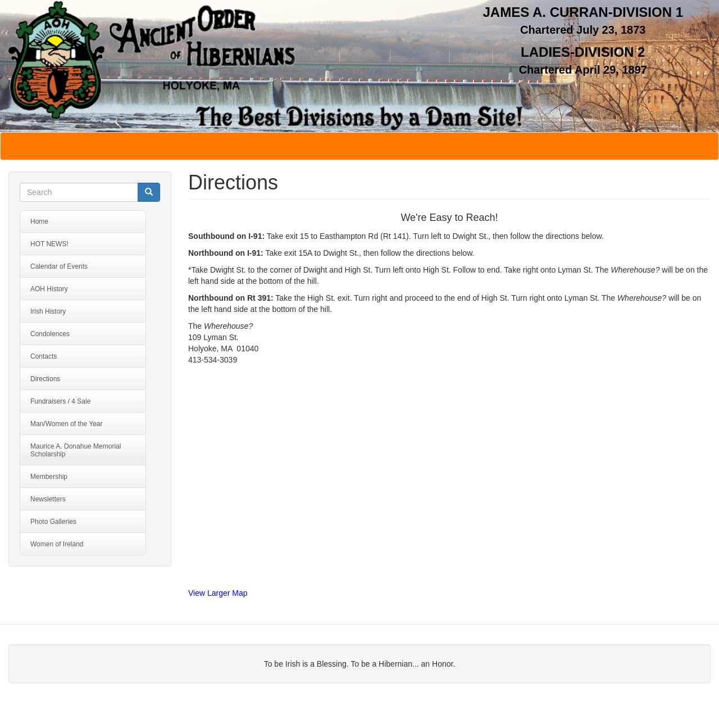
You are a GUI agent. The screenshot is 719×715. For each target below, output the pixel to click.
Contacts (43, 356)
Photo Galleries (53, 522)
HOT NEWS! (49, 244)
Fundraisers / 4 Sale (60, 401)
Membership (48, 477)
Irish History (48, 311)
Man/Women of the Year (66, 424)
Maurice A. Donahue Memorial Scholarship (75, 450)
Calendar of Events (59, 266)
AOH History (49, 289)
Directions (45, 379)
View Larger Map (218, 593)
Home (39, 221)
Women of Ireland (57, 544)
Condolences (50, 334)
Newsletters (48, 499)
